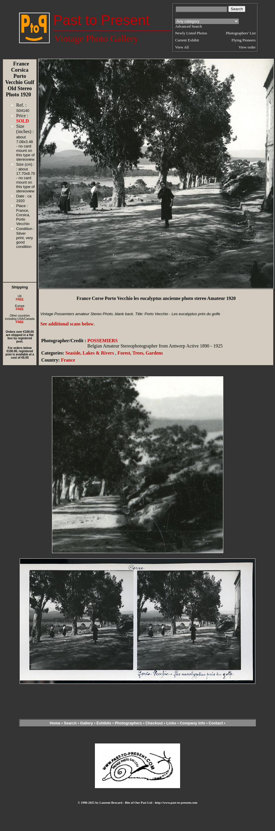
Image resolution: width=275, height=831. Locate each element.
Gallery (86, 723)
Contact (216, 723)
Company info (193, 723)
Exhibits (103, 723)
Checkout (154, 723)
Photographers (128, 723)
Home (55, 723)
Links (171, 723)
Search (70, 723)
